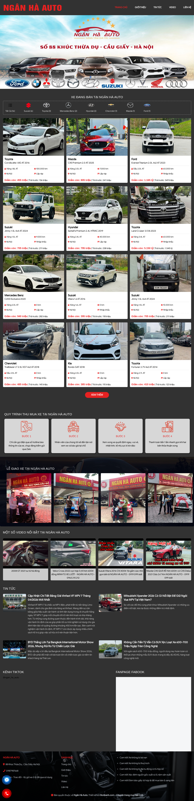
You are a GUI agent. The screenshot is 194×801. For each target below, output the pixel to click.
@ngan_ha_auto (11, 677)
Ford (134, 159)
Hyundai (73, 227)
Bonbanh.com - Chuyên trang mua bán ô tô (121, 795)
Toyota (9, 159)
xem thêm (97, 394)
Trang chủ (66, 764)
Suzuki (8, 227)
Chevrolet (11, 363)
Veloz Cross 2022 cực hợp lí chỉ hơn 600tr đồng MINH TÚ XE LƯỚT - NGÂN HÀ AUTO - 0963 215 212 (73, 574)
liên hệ (187, 7)
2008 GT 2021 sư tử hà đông (25, 571)
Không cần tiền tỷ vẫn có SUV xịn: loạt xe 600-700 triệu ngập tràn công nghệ (156, 644)
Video (64, 781)
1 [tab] (97, 87)
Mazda (72, 159)
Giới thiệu (66, 770)
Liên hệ (64, 787)
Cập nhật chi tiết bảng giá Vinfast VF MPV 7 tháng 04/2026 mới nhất (59, 597)
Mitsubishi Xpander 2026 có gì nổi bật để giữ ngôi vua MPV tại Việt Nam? (155, 597)
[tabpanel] (97, 52)
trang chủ (121, 7)
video (172, 7)
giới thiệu (140, 7)
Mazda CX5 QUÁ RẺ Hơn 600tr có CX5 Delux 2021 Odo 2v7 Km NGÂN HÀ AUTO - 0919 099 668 (168, 574)
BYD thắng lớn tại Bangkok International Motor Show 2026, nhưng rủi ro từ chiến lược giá (60, 644)
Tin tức (158, 7)
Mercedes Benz (14, 295)
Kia (70, 363)
